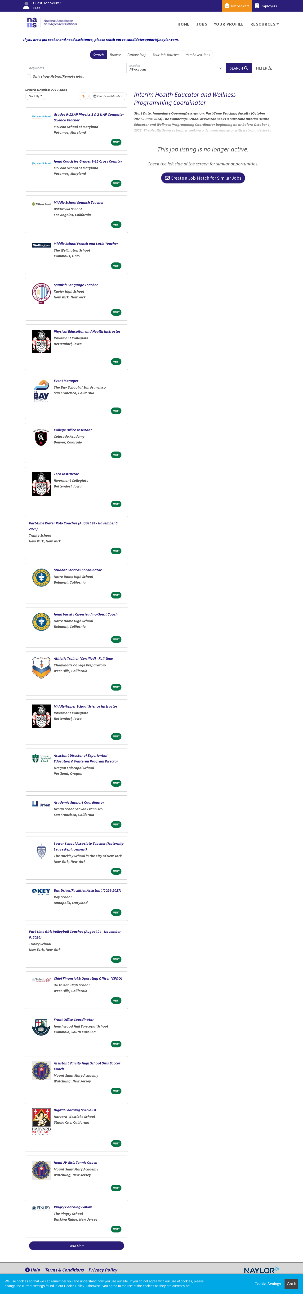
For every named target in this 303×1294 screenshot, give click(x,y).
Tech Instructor (66, 473)
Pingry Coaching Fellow (73, 1207)
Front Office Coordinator (74, 1019)
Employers (266, 6)
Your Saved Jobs (197, 54)
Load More (76, 1245)
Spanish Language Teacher (76, 284)
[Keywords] (76, 68)
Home (184, 24)
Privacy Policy (103, 1270)
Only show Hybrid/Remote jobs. (58, 76)
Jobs (201, 24)
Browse (115, 54)
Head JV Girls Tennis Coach (75, 1162)
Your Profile (229, 24)
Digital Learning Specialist (75, 1110)
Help (32, 1270)
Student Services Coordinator (78, 569)
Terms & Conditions (64, 1270)
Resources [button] (262, 24)
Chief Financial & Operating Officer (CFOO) (88, 978)
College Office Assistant (73, 429)
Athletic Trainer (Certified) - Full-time (83, 658)
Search (98, 54)
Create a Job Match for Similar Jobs (203, 178)
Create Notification (108, 96)
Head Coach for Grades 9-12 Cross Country (88, 161)
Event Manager (66, 380)
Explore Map (137, 54)
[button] (264, 68)
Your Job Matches (166, 54)
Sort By (34, 96)
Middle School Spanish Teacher (79, 202)
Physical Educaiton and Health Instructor (87, 331)
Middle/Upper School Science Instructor (85, 706)
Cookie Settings (267, 1284)
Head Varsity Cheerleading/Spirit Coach (86, 614)
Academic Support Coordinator (79, 802)
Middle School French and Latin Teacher (86, 243)
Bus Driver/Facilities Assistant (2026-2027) (87, 890)
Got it (291, 1284)
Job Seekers (237, 6)
